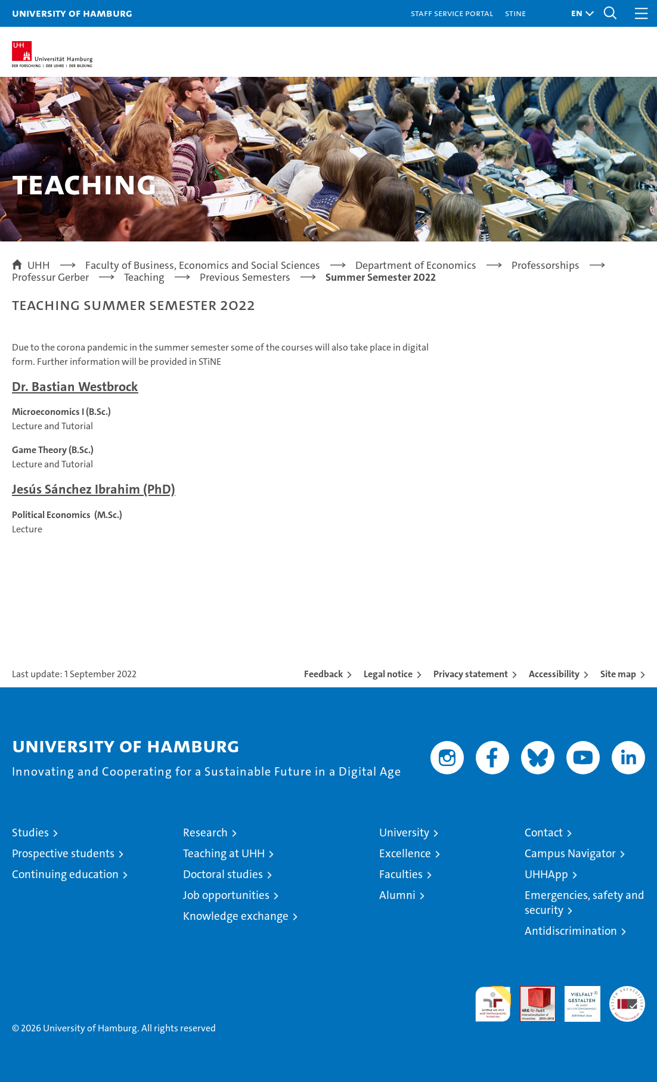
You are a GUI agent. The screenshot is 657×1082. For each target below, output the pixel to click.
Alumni (397, 895)
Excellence (405, 853)
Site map (618, 674)
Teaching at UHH (224, 853)
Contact (544, 832)
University (404, 832)
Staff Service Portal (452, 13)
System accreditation (627, 998)
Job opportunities (226, 895)
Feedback (323, 674)
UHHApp (546, 874)
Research (205, 832)
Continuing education (65, 874)
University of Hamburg (72, 12)
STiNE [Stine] (515, 13)
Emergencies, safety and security (584, 902)
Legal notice (388, 674)
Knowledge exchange (236, 916)
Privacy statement (470, 674)
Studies (30, 832)
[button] (579, 13)
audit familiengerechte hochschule (493, 1004)
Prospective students (63, 853)
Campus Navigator (570, 853)
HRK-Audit (576, 998)
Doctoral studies (223, 874)
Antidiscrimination (571, 930)
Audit (531, 992)
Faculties (401, 874)
